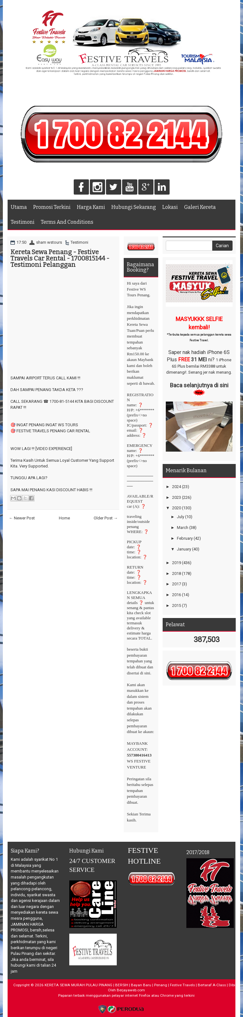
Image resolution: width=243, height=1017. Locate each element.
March (182, 527)
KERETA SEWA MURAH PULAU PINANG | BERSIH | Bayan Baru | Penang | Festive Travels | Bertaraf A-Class (135, 985)
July (180, 516)
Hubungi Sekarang (133, 207)
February (185, 538)
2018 (176, 573)
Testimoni (22, 222)
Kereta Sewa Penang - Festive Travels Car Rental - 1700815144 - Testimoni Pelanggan (59, 258)
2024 (176, 486)
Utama (19, 207)
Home (64, 518)
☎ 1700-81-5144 (58, 401)
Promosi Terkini (52, 207)
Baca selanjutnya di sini (199, 385)
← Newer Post (22, 518)
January (184, 549)
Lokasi (170, 207)
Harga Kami (91, 207)
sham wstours (49, 242)
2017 (176, 584)
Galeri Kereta (200, 207)
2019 (176, 562)
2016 (176, 594)
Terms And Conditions (67, 222)
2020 (176, 507)
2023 (176, 497)
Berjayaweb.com (131, 990)
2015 (176, 605)
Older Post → (106, 518)
